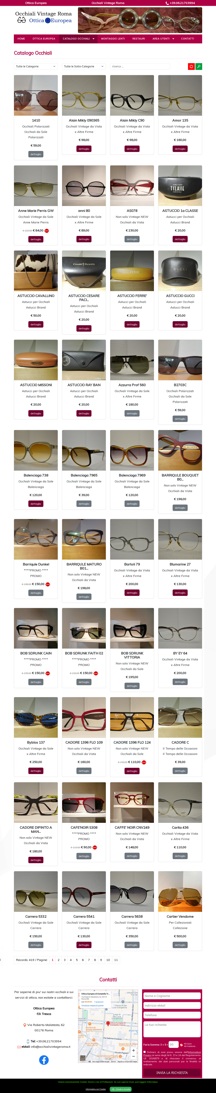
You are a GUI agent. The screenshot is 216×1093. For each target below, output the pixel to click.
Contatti (187, 38)
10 (108, 960)
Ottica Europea (44, 38)
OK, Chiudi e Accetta (120, 1089)
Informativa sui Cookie (96, 1089)
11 (116, 960)
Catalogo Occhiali (76, 38)
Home (21, 38)
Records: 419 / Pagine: (31, 960)
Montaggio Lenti (113, 38)
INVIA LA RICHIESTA (172, 1072)
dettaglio (36, 154)
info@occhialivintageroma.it (50, 1047)
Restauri (138, 38)
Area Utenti (161, 38)
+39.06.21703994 (182, 3)
